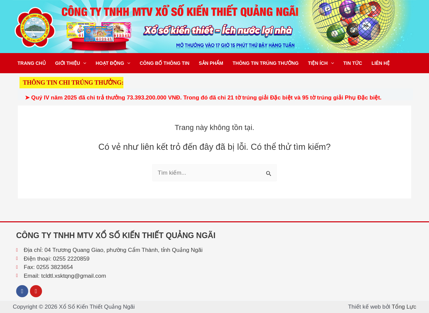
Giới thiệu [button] (70, 63)
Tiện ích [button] (321, 63)
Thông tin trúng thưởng (266, 63)
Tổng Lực (404, 307)
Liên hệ (381, 63)
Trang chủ (31, 63)
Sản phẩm (211, 63)
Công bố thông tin (164, 63)
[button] (83, 63)
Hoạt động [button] (113, 63)
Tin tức (352, 63)
